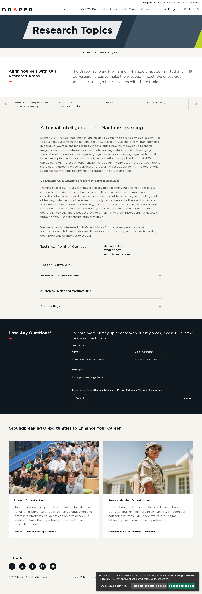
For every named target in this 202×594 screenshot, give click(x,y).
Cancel (187, 408)
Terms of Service (150, 399)
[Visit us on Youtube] (53, 576)
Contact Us (89, 56)
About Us (70, 9)
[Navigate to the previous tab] (6, 107)
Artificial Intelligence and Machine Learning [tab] (31, 107)
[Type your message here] (132, 387)
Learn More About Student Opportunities (34, 541)
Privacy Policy (126, 399)
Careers (146, 9)
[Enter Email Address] (164, 369)
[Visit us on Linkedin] (12, 576)
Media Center (129, 9)
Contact (189, 9)
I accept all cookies (181, 585)
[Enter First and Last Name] (101, 369)
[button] (101, 285)
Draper (20, 587)
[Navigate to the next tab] (196, 107)
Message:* (77, 379)
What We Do (87, 9)
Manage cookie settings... (113, 586)
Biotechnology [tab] (155, 105)
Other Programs (109, 56)
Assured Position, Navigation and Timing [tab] (73, 107)
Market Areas (108, 9)
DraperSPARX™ (152, 3)
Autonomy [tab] (109, 105)
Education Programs (167, 9)
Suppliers (169, 3)
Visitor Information (189, 3)
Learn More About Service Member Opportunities (132, 541)
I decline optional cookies (149, 585)
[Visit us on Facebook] (32, 576)
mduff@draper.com (116, 263)
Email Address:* (144, 361)
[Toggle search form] (198, 9)
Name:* (76, 361)
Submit (80, 408)
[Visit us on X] (22, 576)
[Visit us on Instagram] (42, 576)
